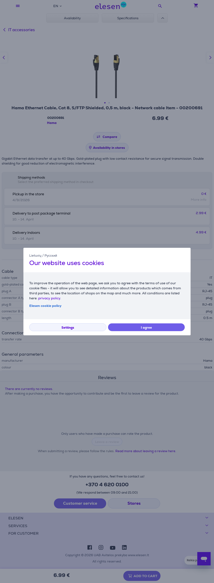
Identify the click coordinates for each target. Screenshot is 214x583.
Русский (51, 255)
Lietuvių (35, 255)
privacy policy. (49, 298)
